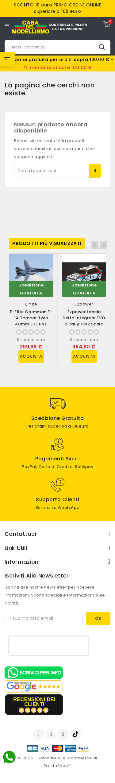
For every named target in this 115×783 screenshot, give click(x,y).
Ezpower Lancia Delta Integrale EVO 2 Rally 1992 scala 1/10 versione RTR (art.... (84, 324)
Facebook (39, 734)
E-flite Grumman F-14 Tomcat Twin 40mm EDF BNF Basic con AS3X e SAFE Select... (31, 324)
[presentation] (48, 645)
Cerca (101, 46)
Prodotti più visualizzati (47, 243)
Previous (94, 245)
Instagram (64, 734)
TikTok (76, 734)
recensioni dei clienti (34, 702)
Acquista (31, 356)
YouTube (51, 734)
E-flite (31, 304)
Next (103, 245)
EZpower (84, 304)
